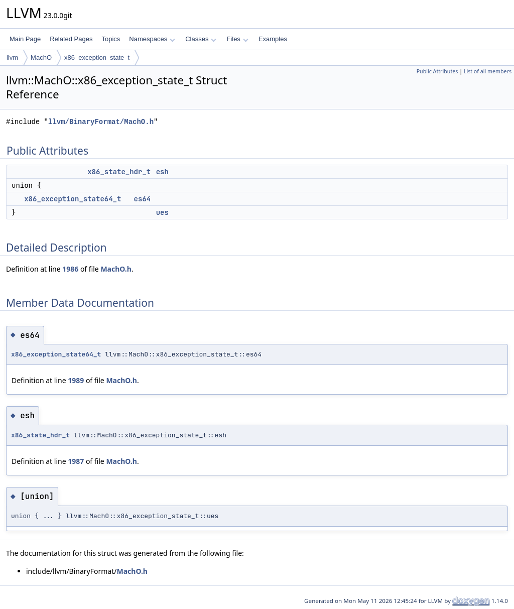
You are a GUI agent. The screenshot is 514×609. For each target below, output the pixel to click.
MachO (41, 57)
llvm (12, 57)
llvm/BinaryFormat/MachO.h (101, 122)
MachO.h (115, 269)
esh (162, 171)
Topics (110, 39)
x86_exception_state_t (97, 57)
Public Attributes (437, 71)
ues (162, 212)
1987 (76, 461)
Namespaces (152, 39)
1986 (70, 269)
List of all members (487, 71)
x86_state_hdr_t (119, 171)
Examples (273, 39)
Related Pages (71, 39)
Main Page (25, 39)
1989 (76, 380)
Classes (200, 39)
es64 (142, 198)
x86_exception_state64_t (72, 198)
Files (237, 39)
